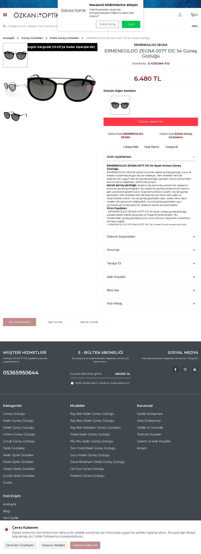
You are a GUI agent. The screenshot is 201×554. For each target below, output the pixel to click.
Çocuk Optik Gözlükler (19, 476)
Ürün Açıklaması (151, 157)
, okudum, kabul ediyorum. (100, 383)
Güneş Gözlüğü (14, 414)
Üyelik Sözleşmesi (149, 414)
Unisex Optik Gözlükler (19, 469)
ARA (195, 26)
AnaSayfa (9, 504)
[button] (90, 88)
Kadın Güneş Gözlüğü (18, 421)
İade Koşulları (151, 277)
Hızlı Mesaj (151, 304)
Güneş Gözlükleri (32, 38)
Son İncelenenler (19, 321)
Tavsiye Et (171, 146)
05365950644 (21, 373)
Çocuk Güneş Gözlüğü (19, 441)
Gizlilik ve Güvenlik (150, 427)
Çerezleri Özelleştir (20, 545)
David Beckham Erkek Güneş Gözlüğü (97, 462)
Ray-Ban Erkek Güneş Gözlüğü (92, 421)
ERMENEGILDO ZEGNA (150, 45)
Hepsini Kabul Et (85, 545)
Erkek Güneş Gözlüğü (18, 427)
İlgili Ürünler (55, 321)
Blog (6, 511)
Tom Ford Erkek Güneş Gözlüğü (93, 448)
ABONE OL (123, 373)
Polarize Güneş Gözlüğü (87, 476)
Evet (131, 24)
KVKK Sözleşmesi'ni (86, 382)
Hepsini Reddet (53, 545)
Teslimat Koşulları (149, 434)
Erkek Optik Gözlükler (18, 462)
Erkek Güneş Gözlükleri (64, 38)
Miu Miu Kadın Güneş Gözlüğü (91, 441)
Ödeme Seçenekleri (151, 237)
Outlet (7, 482)
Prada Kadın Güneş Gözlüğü (90, 434)
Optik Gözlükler (14, 448)
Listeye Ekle (131, 146)
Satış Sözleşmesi (149, 421)
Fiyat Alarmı (152, 146)
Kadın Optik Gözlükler (18, 455)
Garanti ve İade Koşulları (154, 441)
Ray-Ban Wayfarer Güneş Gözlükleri (95, 427)
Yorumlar (151, 250)
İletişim (142, 448)
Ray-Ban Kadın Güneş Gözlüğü (92, 414)
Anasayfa (8, 38)
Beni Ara (151, 290)
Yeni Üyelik (10, 518)
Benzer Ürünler (89, 321)
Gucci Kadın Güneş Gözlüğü (90, 455)
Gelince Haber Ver (151, 122)
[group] (60, 88)
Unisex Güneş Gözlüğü (19, 434)
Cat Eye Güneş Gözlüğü (87, 469)
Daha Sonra (107, 24)
